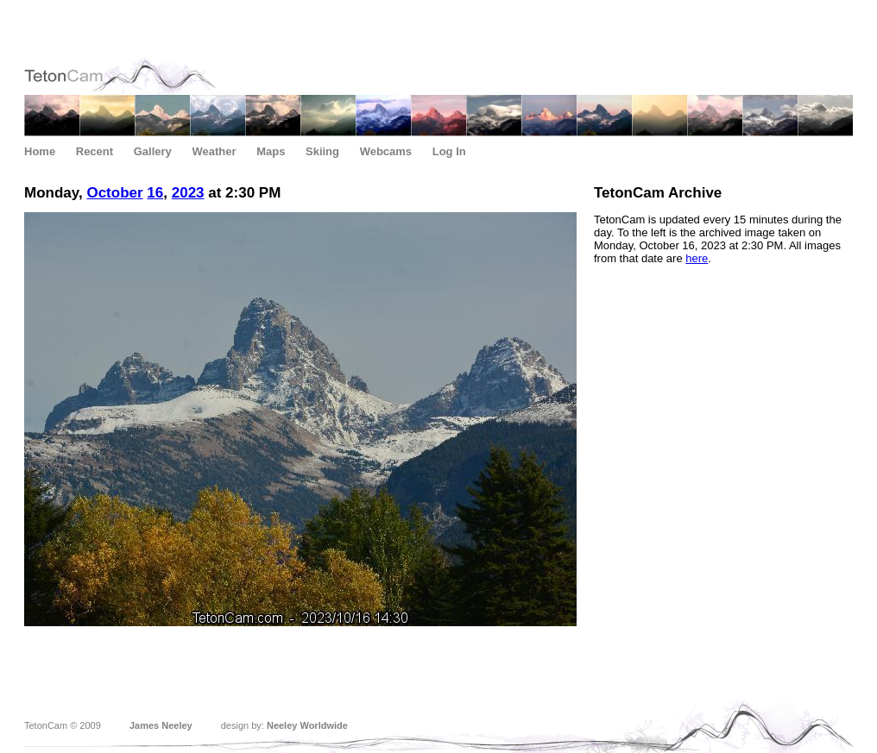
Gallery (153, 151)
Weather (214, 151)
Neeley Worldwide (307, 725)
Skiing (322, 151)
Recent (94, 151)
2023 (188, 193)
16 (155, 193)
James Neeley (160, 725)
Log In (449, 151)
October (114, 193)
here (696, 258)
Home (39, 151)
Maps (270, 151)
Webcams (386, 151)
